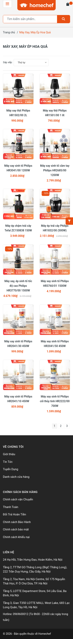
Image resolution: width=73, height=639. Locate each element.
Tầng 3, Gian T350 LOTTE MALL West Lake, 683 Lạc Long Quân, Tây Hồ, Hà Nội (36, 605)
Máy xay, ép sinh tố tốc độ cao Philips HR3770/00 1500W (18, 286)
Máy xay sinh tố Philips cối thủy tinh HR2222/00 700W (55, 401)
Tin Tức (8, 462)
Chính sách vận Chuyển (18, 499)
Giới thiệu (9, 454)
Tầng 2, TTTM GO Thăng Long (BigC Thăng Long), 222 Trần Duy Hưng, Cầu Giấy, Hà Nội (35, 570)
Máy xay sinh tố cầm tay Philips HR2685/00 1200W (54, 170)
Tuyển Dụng (10, 469)
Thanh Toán (10, 507)
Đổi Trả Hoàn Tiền (14, 514)
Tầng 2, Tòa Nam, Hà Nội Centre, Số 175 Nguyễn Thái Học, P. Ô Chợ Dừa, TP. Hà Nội (34, 581)
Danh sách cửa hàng (16, 477)
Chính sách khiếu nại (16, 537)
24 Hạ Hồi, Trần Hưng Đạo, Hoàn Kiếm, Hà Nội (32, 559)
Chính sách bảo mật (16, 529)
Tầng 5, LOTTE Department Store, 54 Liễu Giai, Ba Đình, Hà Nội (34, 593)
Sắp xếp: (7, 62)
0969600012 (21, 614)
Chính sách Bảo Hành (17, 522)
